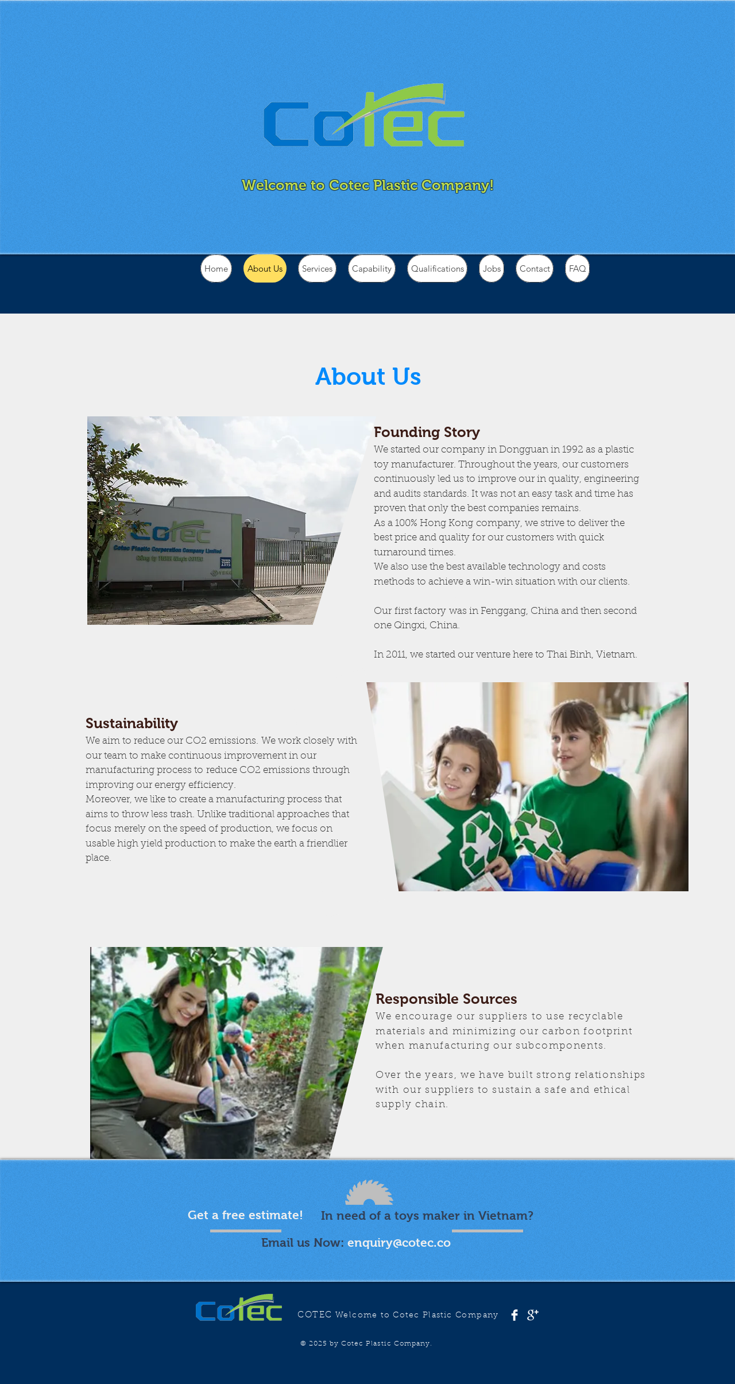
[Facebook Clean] (514, 1315)
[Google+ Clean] (533, 1315)
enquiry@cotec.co (399, 1242)
